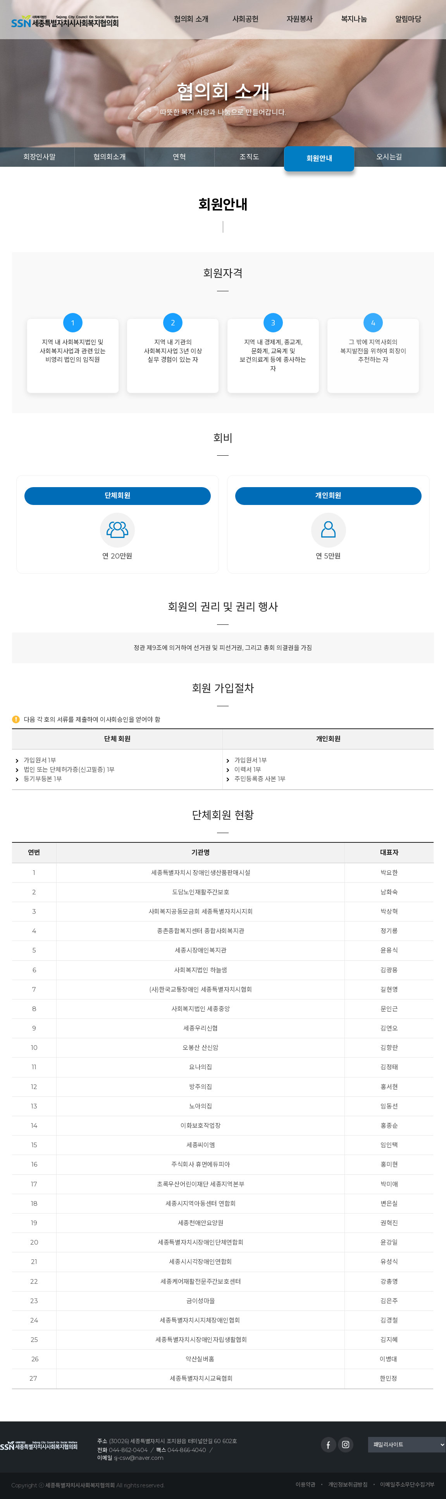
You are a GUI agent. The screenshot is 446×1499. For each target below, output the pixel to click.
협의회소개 (109, 157)
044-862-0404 (128, 1450)
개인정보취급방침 (348, 1484)
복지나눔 (353, 19)
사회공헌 (244, 19)
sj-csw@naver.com (139, 1457)
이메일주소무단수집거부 (407, 1484)
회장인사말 (39, 157)
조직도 (249, 157)
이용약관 (305, 1484)
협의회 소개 (190, 19)
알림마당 (407, 19)
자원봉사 (299, 19)
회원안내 (319, 158)
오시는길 (389, 157)
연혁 (179, 157)
